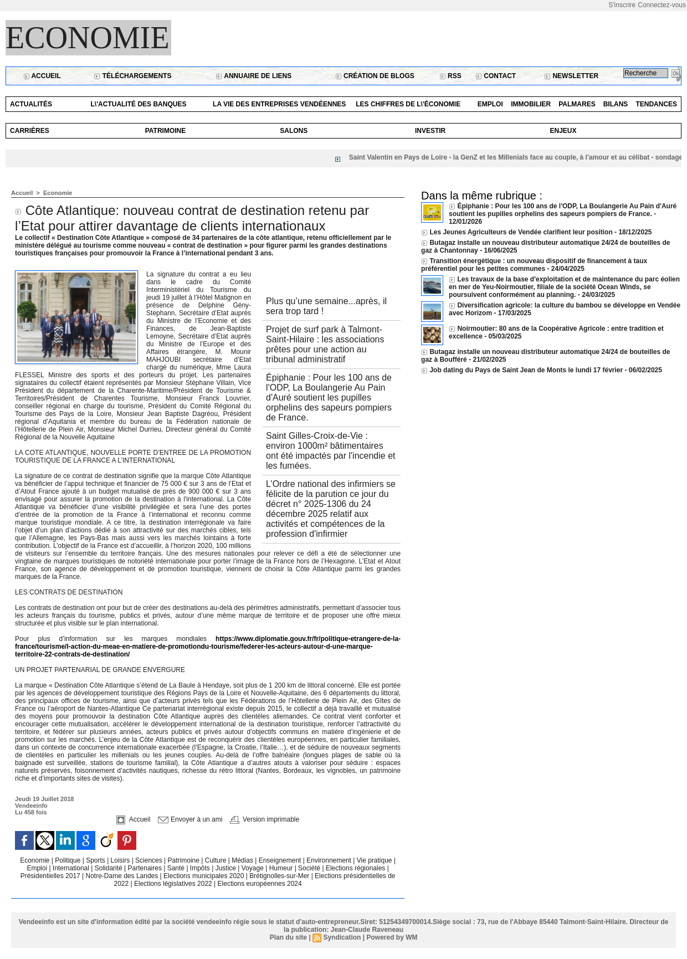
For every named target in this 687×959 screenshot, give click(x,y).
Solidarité (109, 868)
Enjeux (563, 131)
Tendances (656, 104)
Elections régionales (356, 868)
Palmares (576, 104)
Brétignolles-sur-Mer (280, 876)
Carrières (29, 131)
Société (309, 868)
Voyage (253, 868)
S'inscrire (621, 5)
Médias (243, 860)
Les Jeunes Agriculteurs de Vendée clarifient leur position (520, 232)
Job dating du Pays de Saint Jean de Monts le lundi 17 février (526, 370)
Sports (96, 860)
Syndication (342, 937)
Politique (68, 860)
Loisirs (121, 860)
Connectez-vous (662, 5)
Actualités (31, 104)
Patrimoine (165, 131)
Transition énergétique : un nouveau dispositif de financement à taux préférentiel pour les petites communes (534, 265)
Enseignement (281, 860)
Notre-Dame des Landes (123, 876)
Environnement (328, 860)
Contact (495, 76)
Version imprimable (264, 819)
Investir (430, 131)
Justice (227, 868)
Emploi (490, 104)
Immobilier (531, 104)
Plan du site (288, 937)
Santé (177, 868)
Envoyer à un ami (190, 819)
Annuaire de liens (253, 76)
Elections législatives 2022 (173, 884)
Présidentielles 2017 (51, 876)
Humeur (282, 868)
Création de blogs (374, 76)
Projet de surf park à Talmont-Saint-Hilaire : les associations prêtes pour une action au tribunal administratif (325, 344)
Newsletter (571, 76)
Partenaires (146, 868)
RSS (450, 76)
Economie (88, 37)
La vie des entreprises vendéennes (279, 104)
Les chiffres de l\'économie (408, 104)
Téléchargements (132, 76)
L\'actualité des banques (139, 104)
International (72, 868)
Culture (216, 860)
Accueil (42, 76)
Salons (293, 131)
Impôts (200, 868)
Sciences (149, 860)
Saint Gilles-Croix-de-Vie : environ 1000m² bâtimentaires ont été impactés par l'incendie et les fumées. (330, 450)
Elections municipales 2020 (203, 876)
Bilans (615, 104)
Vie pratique (375, 860)
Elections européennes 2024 (260, 884)
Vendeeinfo (31, 805)
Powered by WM (391, 937)
